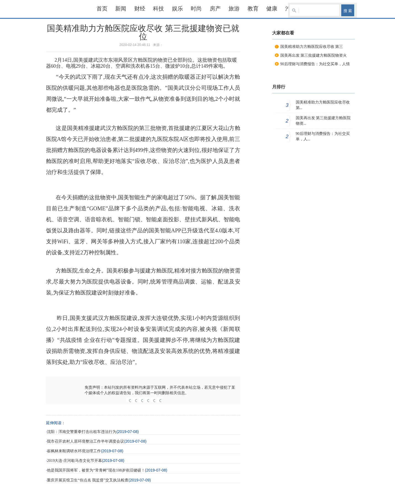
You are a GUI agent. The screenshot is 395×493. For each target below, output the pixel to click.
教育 (253, 9)
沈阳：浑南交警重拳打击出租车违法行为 (81, 432)
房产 (215, 9)
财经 (139, 9)
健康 (271, 9)
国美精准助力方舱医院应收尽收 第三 (311, 47)
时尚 (196, 9)
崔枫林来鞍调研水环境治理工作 (74, 451)
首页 (102, 9)
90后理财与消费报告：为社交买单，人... (323, 136)
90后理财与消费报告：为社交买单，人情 (315, 64)
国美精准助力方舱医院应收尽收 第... (323, 105)
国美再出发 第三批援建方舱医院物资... (323, 121)
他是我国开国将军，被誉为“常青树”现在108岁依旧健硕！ (96, 470)
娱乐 (177, 9)
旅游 (234, 9)
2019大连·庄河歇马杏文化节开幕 (74, 461)
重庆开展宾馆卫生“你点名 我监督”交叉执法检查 (87, 480)
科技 (158, 9)
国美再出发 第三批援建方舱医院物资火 (313, 55)
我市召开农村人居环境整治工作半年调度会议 (85, 441)
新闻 (120, 9)
